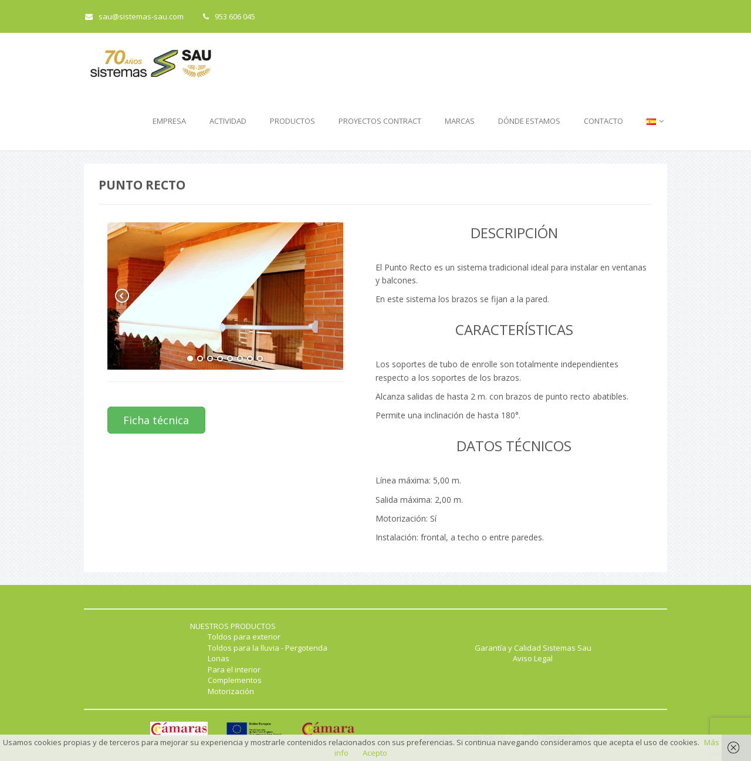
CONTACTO (603, 121)
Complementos (235, 680)
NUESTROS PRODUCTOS (233, 626)
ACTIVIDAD (227, 121)
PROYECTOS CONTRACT (380, 121)
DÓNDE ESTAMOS (529, 121)
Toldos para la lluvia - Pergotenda (267, 647)
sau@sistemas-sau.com (134, 16)
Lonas (218, 658)
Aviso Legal (533, 658)
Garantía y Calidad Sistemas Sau (533, 647)
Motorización (231, 691)
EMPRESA (169, 121)
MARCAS (460, 121)
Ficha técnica (156, 420)
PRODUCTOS (292, 121)
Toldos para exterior (244, 636)
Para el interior (234, 669)
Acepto (375, 753)
